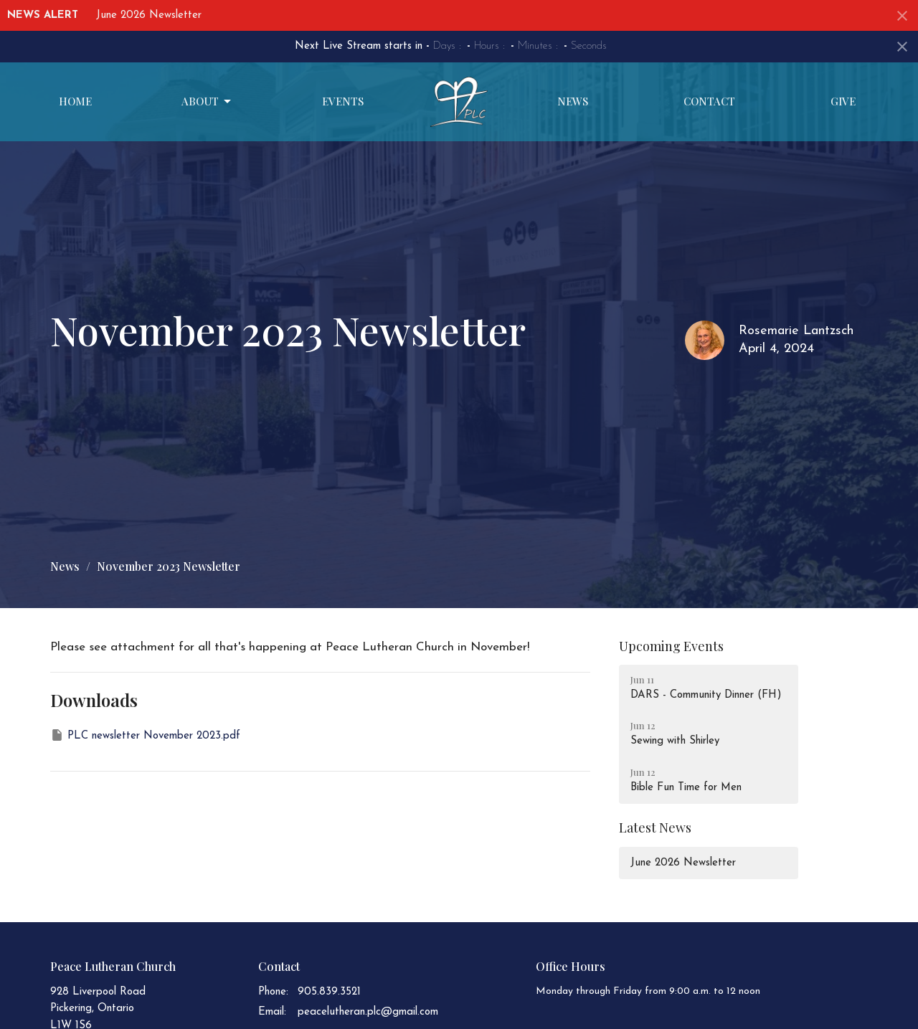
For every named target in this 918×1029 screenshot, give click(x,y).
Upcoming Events (671, 646)
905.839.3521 (329, 992)
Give (843, 101)
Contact (709, 101)
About (207, 101)
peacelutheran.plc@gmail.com (368, 1012)
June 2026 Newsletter (149, 15)
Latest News (655, 827)
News (572, 101)
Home (75, 101)
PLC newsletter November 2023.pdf (145, 735)
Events (343, 101)
